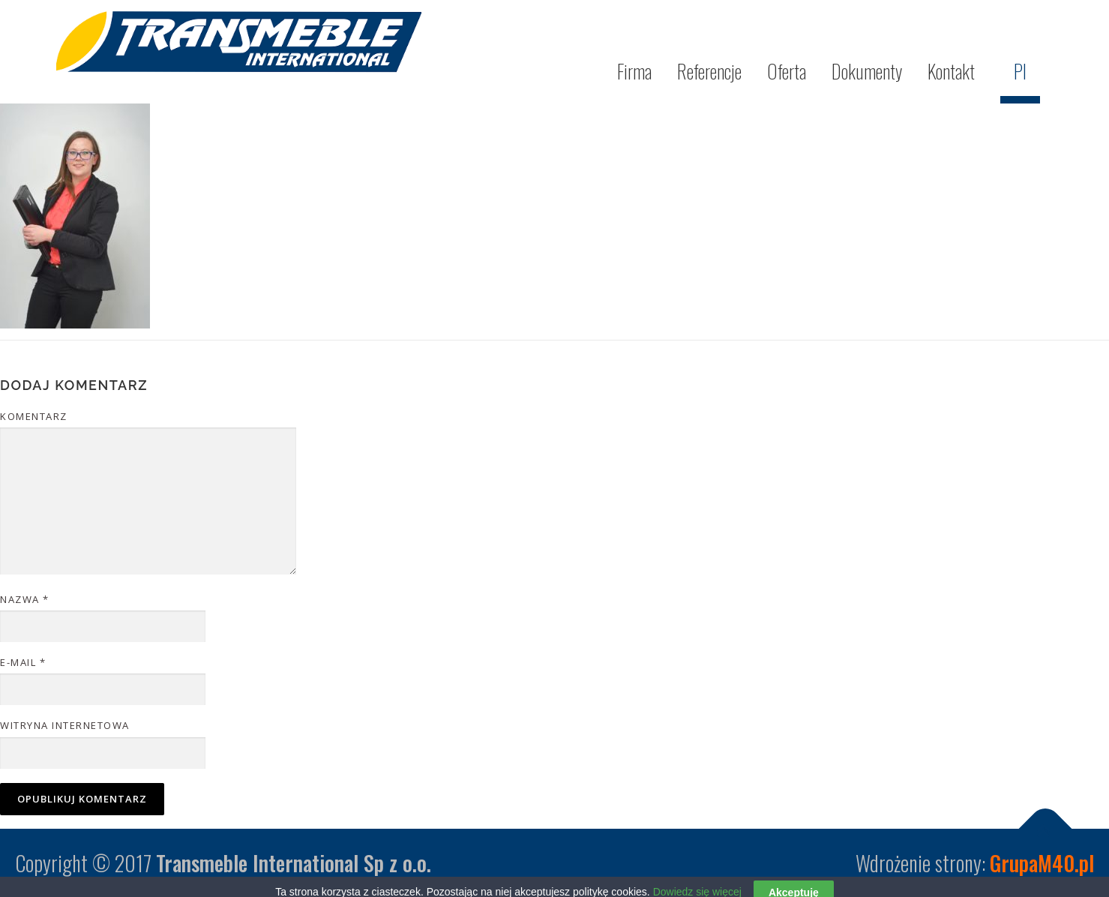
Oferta (786, 71)
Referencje (709, 71)
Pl (1020, 71)
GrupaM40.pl (1042, 863)
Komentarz (33, 416)
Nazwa (24, 599)
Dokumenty (867, 71)
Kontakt (951, 71)
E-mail (23, 662)
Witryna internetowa (65, 725)
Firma (634, 71)
